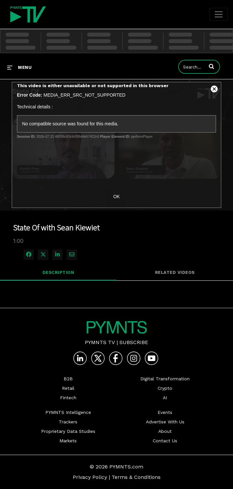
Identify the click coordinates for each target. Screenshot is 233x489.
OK (116, 196)
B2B (68, 378)
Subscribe (133, 342)
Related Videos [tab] (175, 272)
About (165, 431)
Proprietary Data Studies (68, 431)
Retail (68, 388)
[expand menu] (19, 67)
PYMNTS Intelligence (68, 412)
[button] (211, 66)
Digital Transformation (165, 378)
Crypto (165, 388)
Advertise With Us (165, 421)
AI (165, 397)
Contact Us (165, 440)
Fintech (68, 397)
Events (165, 412)
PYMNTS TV (100, 342)
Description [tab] (58, 272)
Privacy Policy (90, 477)
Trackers (68, 421)
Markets (68, 440)
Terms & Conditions (136, 477)
